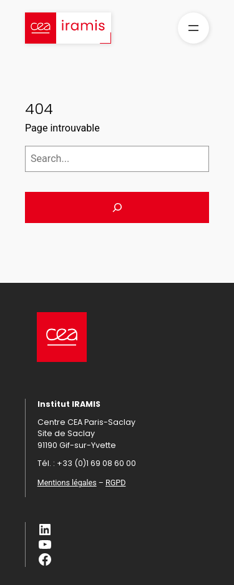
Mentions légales (67, 482)
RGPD (115, 482)
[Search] (117, 207)
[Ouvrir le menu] (193, 28)
